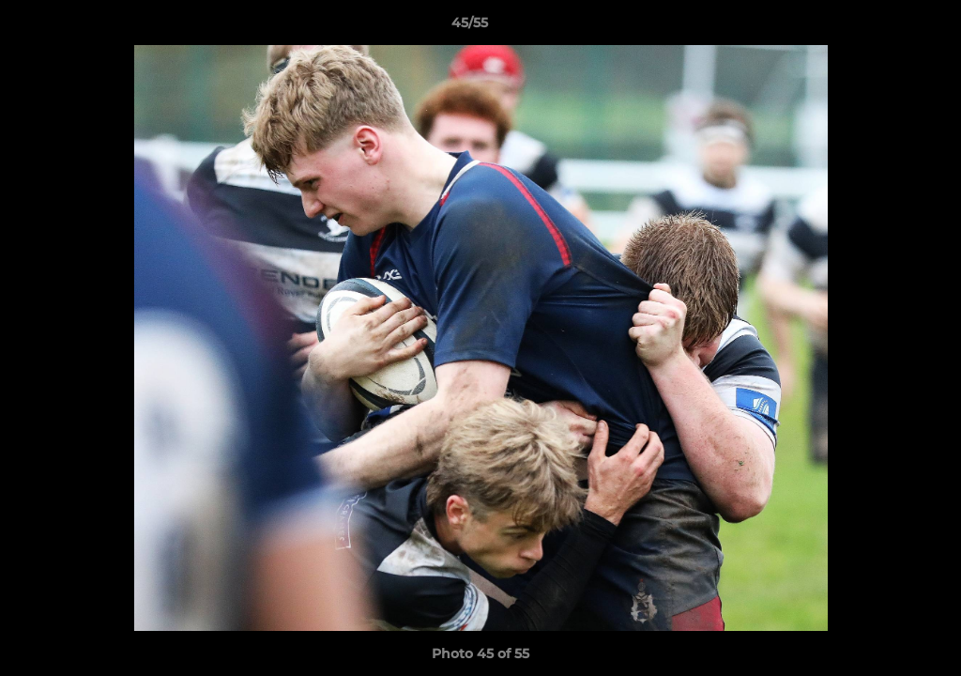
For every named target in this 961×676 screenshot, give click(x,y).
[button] (882, 27)
